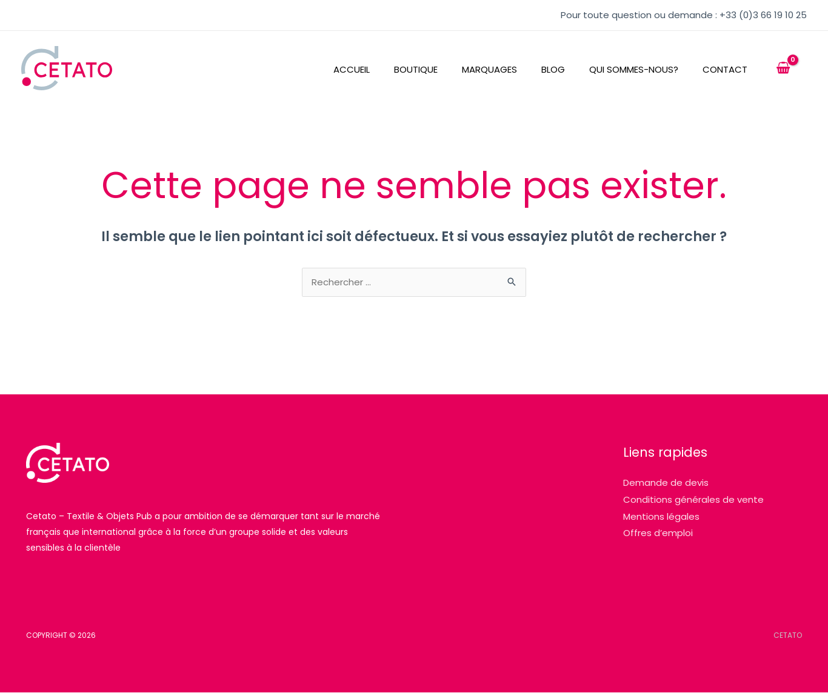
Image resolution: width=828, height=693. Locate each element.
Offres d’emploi (658, 534)
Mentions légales (661, 517)
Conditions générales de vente (693, 500)
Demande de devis (666, 483)
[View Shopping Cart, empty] (783, 68)
